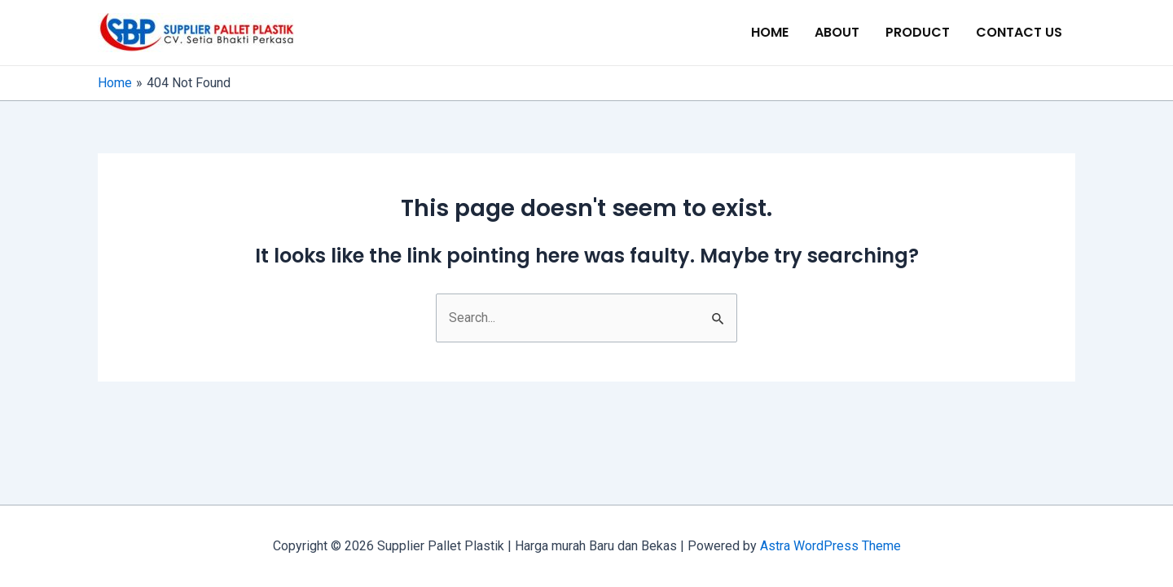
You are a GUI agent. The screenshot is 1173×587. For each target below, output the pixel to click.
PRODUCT (917, 32)
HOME (770, 32)
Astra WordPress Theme (830, 546)
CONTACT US (1019, 32)
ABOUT (837, 32)
